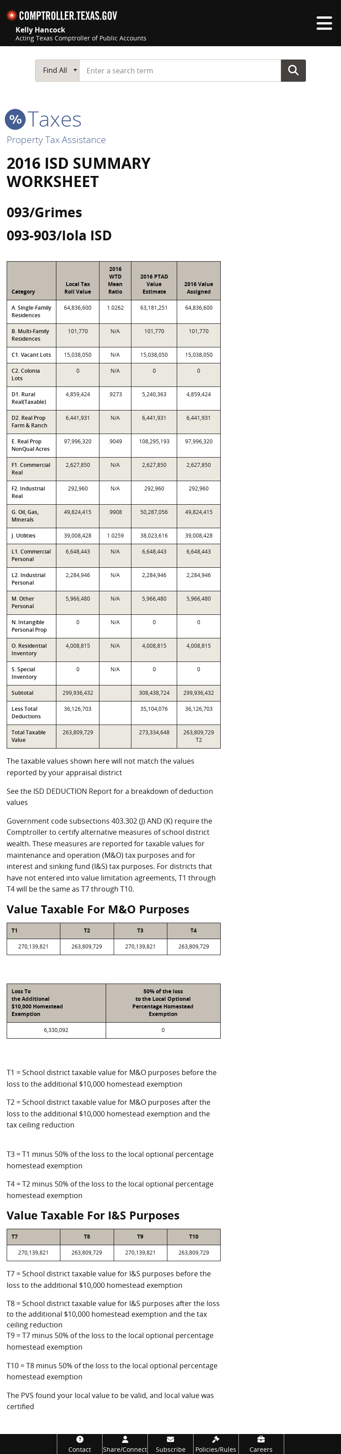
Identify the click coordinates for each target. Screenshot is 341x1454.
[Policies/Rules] (216, 1444)
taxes (44, 118)
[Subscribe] (170, 1444)
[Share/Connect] (125, 1444)
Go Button (293, 70)
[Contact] (79, 1444)
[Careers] (261, 1444)
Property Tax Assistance (56, 139)
